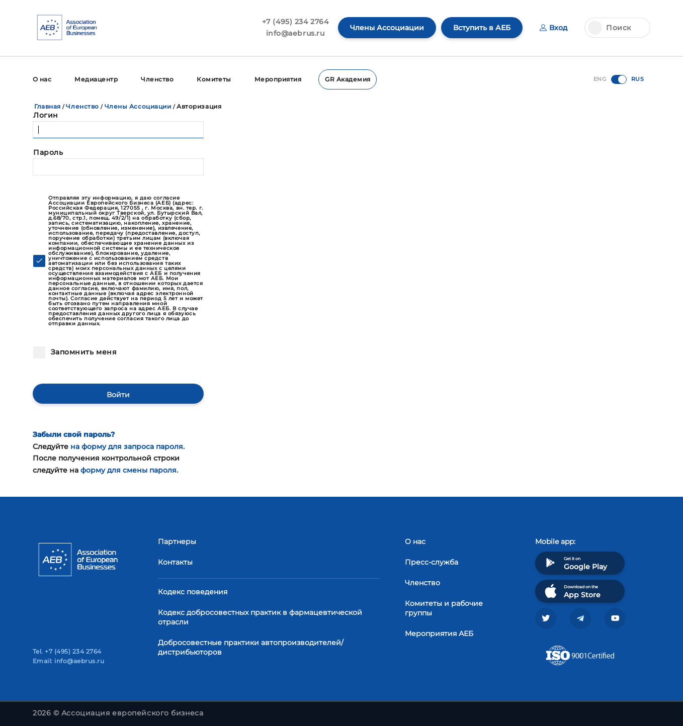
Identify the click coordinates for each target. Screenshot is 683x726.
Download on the (572, 591)
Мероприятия (277, 79)
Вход (553, 27)
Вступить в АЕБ (481, 27)
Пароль (48, 152)
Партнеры (177, 541)
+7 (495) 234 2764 (295, 21)
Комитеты (214, 79)
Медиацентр (96, 79)
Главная (47, 106)
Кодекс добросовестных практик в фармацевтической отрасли (260, 617)
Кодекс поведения (192, 591)
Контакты (175, 562)
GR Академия (347, 79)
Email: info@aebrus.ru (68, 661)
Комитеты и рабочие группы (444, 608)
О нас (42, 79)
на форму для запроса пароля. (127, 446)
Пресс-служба (431, 562)
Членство (157, 79)
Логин (45, 115)
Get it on (575, 563)
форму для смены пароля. (129, 470)
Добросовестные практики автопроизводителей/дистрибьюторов (251, 647)
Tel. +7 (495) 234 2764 (67, 651)
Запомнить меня (82, 351)
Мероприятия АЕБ (439, 633)
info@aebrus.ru (295, 33)
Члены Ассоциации (387, 27)
